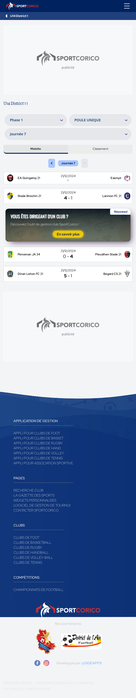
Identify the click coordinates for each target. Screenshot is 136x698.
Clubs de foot (26, 537)
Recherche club (28, 490)
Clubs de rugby (27, 547)
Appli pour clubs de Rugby (38, 443)
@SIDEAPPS (91, 663)
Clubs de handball (31, 552)
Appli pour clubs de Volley (38, 453)
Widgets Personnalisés (34, 500)
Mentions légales (17, 683)
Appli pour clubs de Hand (37, 448)
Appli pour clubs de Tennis (38, 458)
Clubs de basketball (32, 542)
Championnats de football (38, 589)
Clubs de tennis (27, 562)
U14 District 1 (19, 16)
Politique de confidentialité (27, 689)
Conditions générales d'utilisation (65, 683)
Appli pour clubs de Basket (38, 438)
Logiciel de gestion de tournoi (41, 505)
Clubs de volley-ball (33, 557)
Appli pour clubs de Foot (36, 433)
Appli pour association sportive (43, 463)
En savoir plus (68, 234)
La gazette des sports (34, 495)
